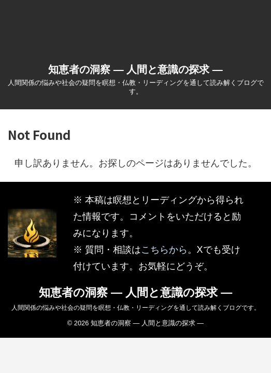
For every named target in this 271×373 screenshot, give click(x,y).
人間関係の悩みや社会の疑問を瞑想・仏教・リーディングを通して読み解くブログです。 (135, 307)
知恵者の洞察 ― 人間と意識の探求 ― (135, 69)
